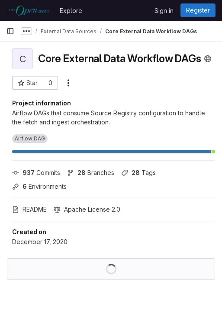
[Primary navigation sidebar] (10, 31)
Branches (90, 172)
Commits (36, 172)
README (29, 209)
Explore (71, 10)
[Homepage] (29, 10)
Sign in (164, 10)
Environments (39, 186)
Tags (138, 172)
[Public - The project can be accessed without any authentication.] (207, 58)
